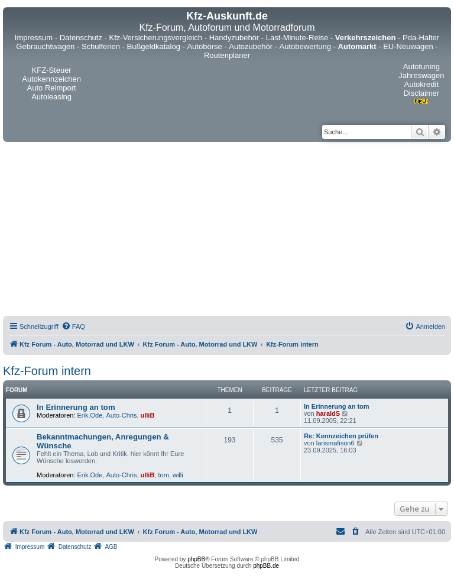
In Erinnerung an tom (76, 407)
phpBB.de (266, 565)
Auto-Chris (121, 415)
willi (178, 474)
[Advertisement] (227, 230)
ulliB (148, 415)
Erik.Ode (90, 415)
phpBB (196, 559)
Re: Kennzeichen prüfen (341, 435)
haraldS (328, 413)
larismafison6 (335, 443)
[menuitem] (73, 326)
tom (163, 474)
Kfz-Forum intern (47, 370)
